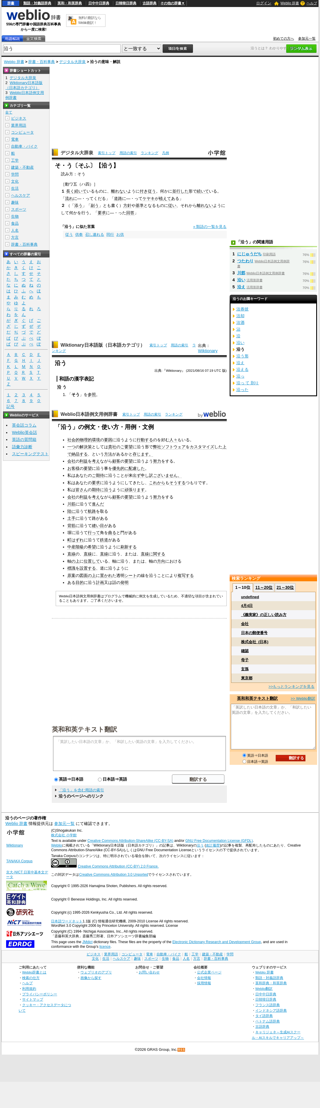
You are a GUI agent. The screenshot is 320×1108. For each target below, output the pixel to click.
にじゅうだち (249, 254)
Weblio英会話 (24, 432)
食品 (15, 223)
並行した (180, 191)
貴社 (112, 446)
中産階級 (75, 547)
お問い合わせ (149, 972)
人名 (15, 230)
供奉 (79, 234)
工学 (15, 160)
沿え (241, 287)
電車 (15, 139)
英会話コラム (24, 425)
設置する (88, 568)
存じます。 (143, 454)
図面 (84, 575)
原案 (71, 575)
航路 (92, 511)
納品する (79, 454)
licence (104, 947)
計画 (100, 582)
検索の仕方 (31, 978)
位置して (92, 561)
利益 (84, 461)
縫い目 (98, 525)
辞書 (10, 3)
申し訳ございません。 (161, 475)
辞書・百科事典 (41, 62)
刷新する (128, 547)
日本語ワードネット (66, 921)
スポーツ (18, 209)
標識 (71, 568)
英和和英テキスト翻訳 (84, 729)
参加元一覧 (307, 38)
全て (8, 112)
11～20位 (263, 587)
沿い (241, 280)
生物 (15, 216)
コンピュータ (22, 132)
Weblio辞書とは (34, 972)
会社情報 (204, 978)
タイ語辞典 (264, 1016)
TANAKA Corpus (19, 861)
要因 (108, 439)
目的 (79, 582)
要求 (102, 212)
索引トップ (106, 153)
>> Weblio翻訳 (303, 698)
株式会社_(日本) (254, 642)
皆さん (81, 489)
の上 (75, 561)
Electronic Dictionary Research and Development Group (216, 942)
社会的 (73, 439)
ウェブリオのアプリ (96, 972)
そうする (177, 482)
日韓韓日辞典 (125, 3)
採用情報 (204, 983)
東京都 (246, 678)
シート (130, 575)
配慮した (137, 468)
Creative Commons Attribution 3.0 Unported (113, 875)
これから (157, 482)
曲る (112, 532)
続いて (80, 191)
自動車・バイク (24, 146)
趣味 (15, 202)
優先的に (120, 468)
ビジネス (18, 118)
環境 (96, 439)
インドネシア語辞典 (271, 1010)
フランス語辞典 (267, 1005)
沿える (242, 369)
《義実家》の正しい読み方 (263, 615)
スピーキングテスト (30, 453)
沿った (242, 389)
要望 (128, 461)
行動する (145, 439)
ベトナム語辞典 (267, 1021)
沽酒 (240, 322)
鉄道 (104, 540)
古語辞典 (150, 3)
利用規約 (29, 988)
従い (172, 205)
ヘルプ (312, 3)
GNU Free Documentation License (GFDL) (219, 841)
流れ (69, 198)
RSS (181, 1049)
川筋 (71, 504)
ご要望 (126, 446)
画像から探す (90, 978)
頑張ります (134, 489)
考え (96, 461)
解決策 (86, 446)
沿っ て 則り (247, 383)
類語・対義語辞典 (37, 3)
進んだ (98, 504)
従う (69, 234)
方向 (161, 561)
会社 (71, 461)
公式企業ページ (209, 972)
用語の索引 (128, 153)
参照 (92, 394)
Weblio (56, 845)
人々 (173, 439)
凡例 (165, 153)
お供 (120, 234)
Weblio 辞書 (289, 3)
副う (95, 205)
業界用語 (18, 125)
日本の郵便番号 (254, 633)
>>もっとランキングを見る (291, 686)
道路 (118, 198)
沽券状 (242, 309)
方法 (108, 454)
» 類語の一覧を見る (210, 226)
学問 (15, 174)
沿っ (240, 376)
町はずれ (75, 540)
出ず (137, 475)
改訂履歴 (213, 845)
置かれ (106, 575)
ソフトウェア (173, 446)
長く (70, 191)
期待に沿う (102, 489)
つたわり (245, 261)
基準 (140, 205)
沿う (200, 845)
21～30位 (285, 587)
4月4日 (247, 605)
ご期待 (98, 475)
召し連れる (94, 234)
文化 (15, 181)
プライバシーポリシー (39, 994)
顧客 (116, 461)
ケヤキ (149, 198)
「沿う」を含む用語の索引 (81, 790)
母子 (245, 660)
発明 (124, 582)
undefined (250, 597)
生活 (15, 188)
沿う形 (242, 356)
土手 (71, 518)
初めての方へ (283, 38)
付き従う (148, 191)
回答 (130, 212)
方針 (127, 205)
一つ (71, 446)
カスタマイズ (202, 446)
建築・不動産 (22, 167)
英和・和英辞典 (69, 3)
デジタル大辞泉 (72, 62)
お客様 (73, 468)
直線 (71, 554)
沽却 (240, 315)
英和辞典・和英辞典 (271, 983)
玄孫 (245, 669)
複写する (185, 575)
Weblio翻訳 (263, 988)
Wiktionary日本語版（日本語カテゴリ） (103, 345)
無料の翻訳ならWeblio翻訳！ (89, 20)
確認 (245, 651)
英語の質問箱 (24, 439)
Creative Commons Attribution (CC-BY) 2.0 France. (118, 866)
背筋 (71, 525)
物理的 (86, 439)
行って (94, 532)
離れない (119, 191)
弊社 (157, 446)
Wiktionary (207, 350)
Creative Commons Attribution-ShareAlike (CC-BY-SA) (130, 841)
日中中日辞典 (98, 3)
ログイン (263, 3)
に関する (157, 554)
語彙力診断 (22, 446)
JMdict (87, 942)
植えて (165, 198)
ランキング (149, 153)
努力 (157, 461)
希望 (92, 547)
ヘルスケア (20, 195)
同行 (110, 234)
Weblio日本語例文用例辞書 (89, 414)
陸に (71, 511)
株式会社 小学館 (63, 835)
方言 (15, 237)
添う (78, 205)
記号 (10, 406)
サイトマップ (32, 999)
